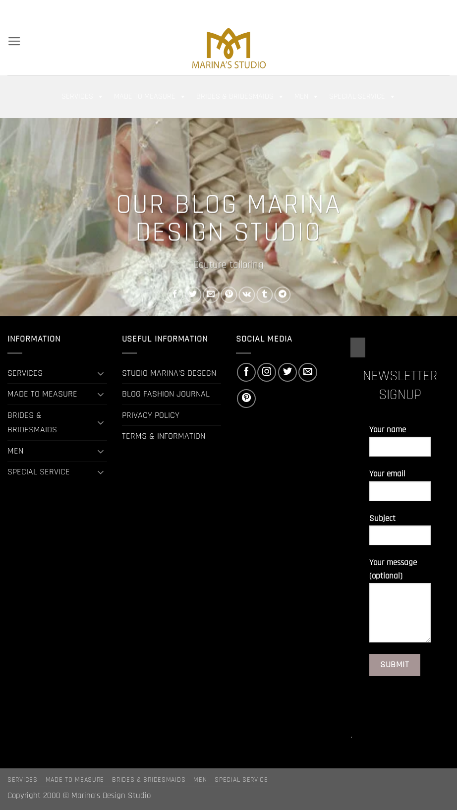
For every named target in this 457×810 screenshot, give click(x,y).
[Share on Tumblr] (265, 295)
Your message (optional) (400, 604)
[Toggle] (101, 373)
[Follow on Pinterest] (444, 9)
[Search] (11, 9)
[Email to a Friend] (211, 295)
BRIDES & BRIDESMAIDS (240, 97)
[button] (367, 9)
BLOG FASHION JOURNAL (166, 394)
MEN (306, 97)
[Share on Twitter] (193, 295)
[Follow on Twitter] (421, 9)
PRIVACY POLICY (150, 415)
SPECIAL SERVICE (362, 97)
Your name (400, 445)
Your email (400, 489)
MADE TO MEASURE (150, 97)
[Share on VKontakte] (246, 295)
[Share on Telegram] (283, 295)
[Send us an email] (433, 9)
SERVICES (82, 97)
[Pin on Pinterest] (229, 295)
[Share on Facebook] (175, 295)
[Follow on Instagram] (410, 9)
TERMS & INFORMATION (163, 436)
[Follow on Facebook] (400, 9)
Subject (400, 534)
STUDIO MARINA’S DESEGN (169, 373)
